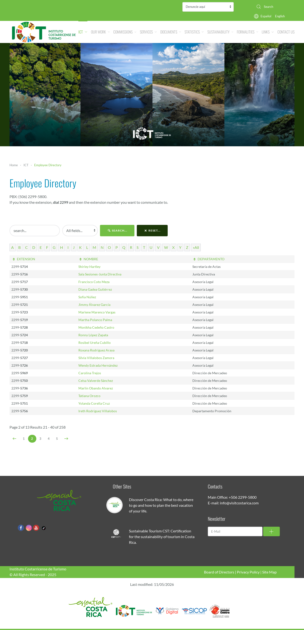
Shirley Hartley (89, 267)
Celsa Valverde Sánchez (95, 381)
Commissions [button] (124, 32)
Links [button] (268, 32)
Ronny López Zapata (93, 335)
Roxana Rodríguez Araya (96, 350)
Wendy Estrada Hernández (98, 365)
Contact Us (285, 32)
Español (266, 16)
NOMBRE (88, 259)
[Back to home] (44, 32)
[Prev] (15, 439)
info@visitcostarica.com (239, 503)
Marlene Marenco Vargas (96, 312)
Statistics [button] (194, 32)
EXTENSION (23, 259)
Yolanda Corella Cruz (94, 403)
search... (117, 230)
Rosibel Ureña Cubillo (94, 343)
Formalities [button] (247, 32)
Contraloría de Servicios (208, 7)
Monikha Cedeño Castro (96, 327)
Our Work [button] (100, 32)
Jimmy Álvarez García (94, 305)
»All (196, 247)
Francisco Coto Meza (93, 282)
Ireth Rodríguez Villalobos (97, 411)
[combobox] (273, 6)
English (280, 16)
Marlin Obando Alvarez (95, 388)
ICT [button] (82, 32)
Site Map (269, 572)
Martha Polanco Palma (95, 320)
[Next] (66, 439)
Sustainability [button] (220, 32)
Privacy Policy (248, 572)
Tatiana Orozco (89, 396)
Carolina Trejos (89, 373)
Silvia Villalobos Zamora (96, 358)
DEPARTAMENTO (208, 259)
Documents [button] (170, 32)
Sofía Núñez (87, 297)
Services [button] (148, 32)
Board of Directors (219, 572)
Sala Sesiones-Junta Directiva (99, 274)
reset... (152, 230)
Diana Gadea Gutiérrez (95, 289)
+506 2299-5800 (242, 497)
